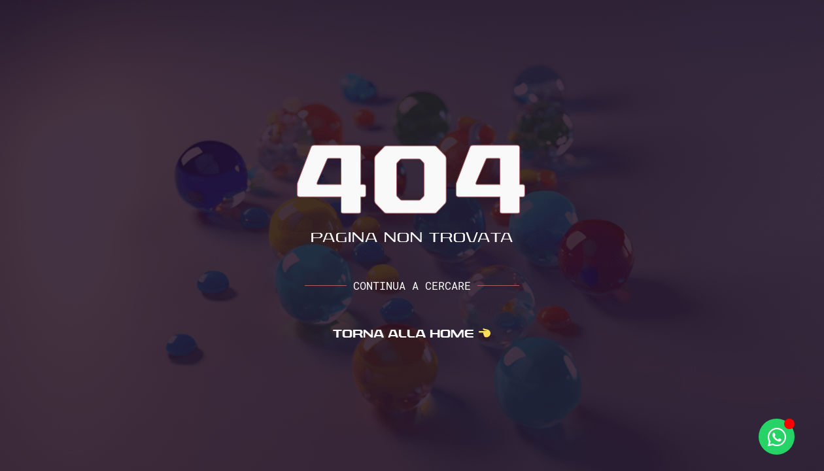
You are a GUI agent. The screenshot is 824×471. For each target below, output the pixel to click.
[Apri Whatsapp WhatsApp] (777, 437)
